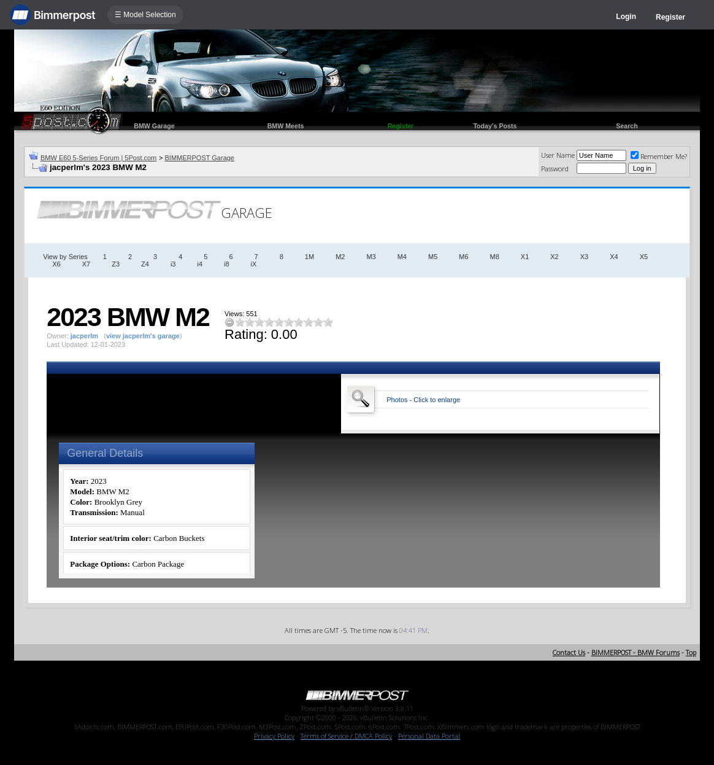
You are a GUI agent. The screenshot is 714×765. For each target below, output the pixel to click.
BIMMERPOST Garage (199, 157)
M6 (463, 256)
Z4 (145, 264)
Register (670, 17)
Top (691, 652)
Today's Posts (494, 126)
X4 (614, 256)
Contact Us (569, 652)
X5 (644, 256)
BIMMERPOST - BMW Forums (635, 652)
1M (309, 256)
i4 (199, 264)
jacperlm (84, 336)
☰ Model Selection (145, 14)
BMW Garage (154, 126)
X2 (554, 256)
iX (254, 264)
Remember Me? (659, 156)
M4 (402, 256)
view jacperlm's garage (143, 336)
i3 (173, 264)
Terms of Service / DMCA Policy (346, 735)
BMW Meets (285, 126)
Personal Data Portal (429, 735)
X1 (525, 256)
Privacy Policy (274, 735)
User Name (558, 155)
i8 (226, 264)
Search (627, 126)
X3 (584, 256)
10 (328, 322)
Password (555, 168)
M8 (494, 256)
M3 (370, 256)
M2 (340, 256)
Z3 (116, 264)
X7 (86, 264)
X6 (56, 264)
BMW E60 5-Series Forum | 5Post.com (98, 157)
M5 (432, 256)
